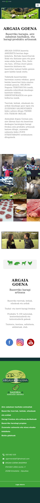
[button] (4, 13)
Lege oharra (20, 484)
